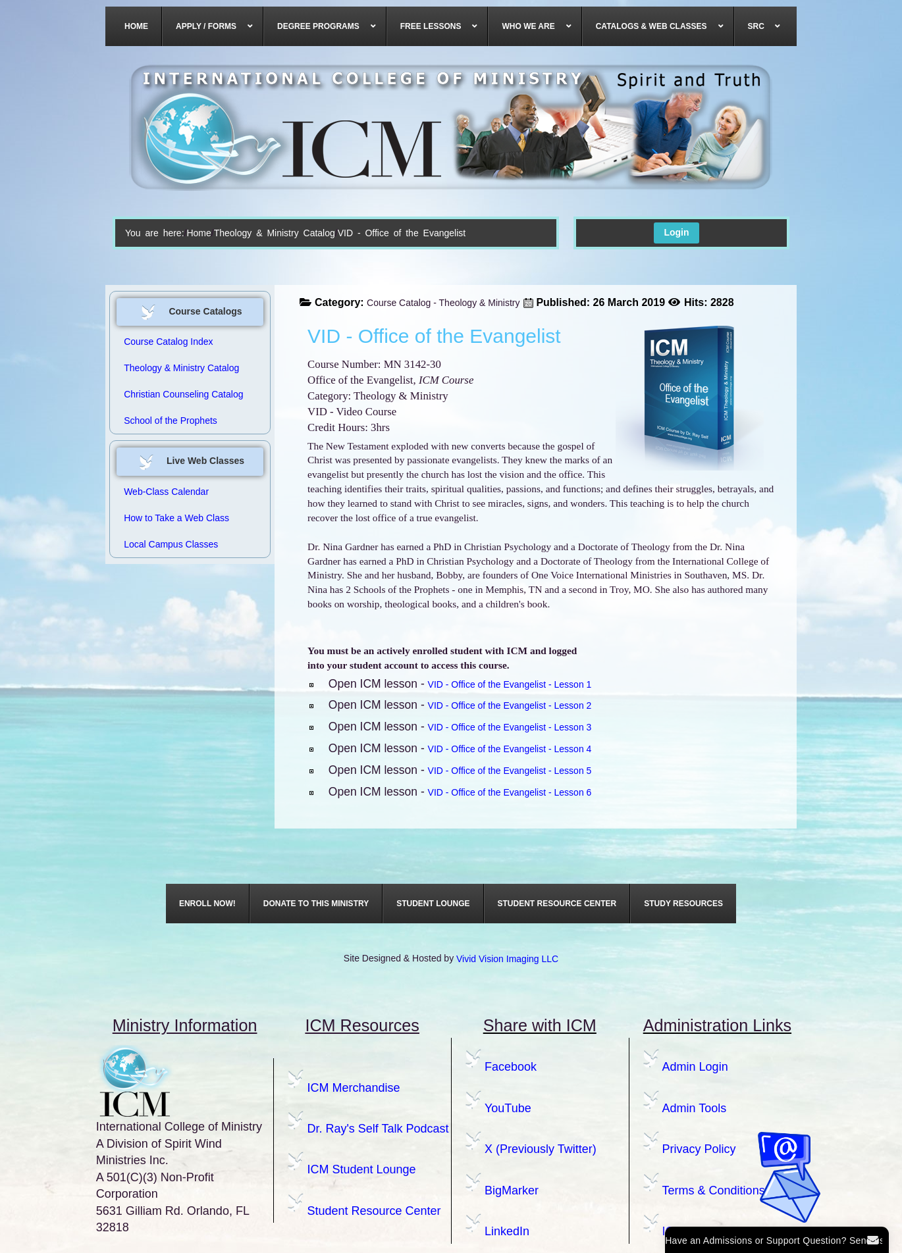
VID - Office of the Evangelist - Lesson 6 (510, 792)
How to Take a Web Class (176, 518)
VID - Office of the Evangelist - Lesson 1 (510, 684)
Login (676, 232)
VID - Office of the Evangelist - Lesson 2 (510, 705)
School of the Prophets (170, 420)
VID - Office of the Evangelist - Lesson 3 (510, 727)
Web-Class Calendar (166, 491)
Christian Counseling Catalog (183, 394)
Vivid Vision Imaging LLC (507, 959)
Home (198, 233)
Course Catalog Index (168, 341)
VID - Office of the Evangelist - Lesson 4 (510, 749)
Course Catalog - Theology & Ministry (443, 302)
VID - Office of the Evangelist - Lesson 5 (510, 770)
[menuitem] (136, 26)
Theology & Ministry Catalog (274, 233)
